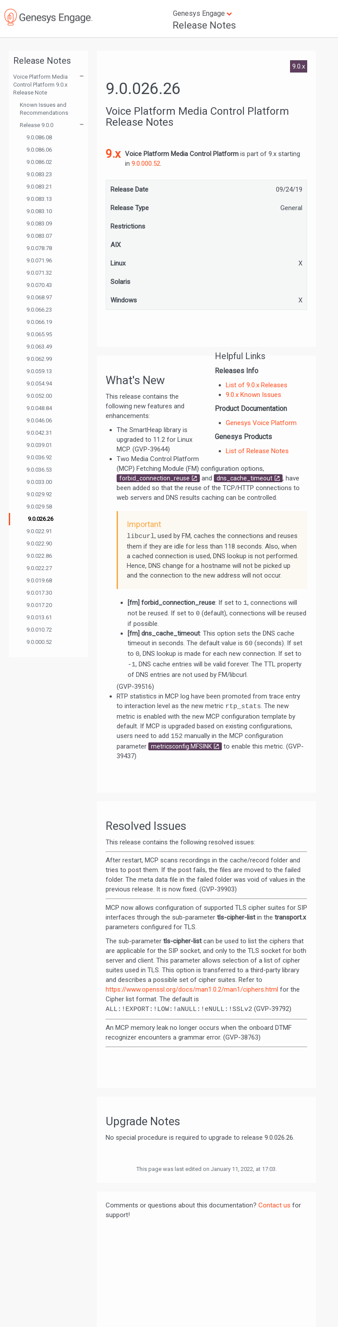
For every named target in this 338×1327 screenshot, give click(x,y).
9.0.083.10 (39, 211)
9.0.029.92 (39, 494)
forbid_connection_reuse (154, 478)
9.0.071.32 (39, 272)
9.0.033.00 (39, 482)
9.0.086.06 (39, 149)
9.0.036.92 (39, 457)
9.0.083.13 (39, 199)
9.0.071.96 (39, 260)
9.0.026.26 (40, 519)
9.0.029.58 (39, 506)
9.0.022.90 (39, 543)
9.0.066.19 (39, 322)
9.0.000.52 (39, 642)
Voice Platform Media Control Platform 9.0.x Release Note (40, 84)
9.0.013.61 (39, 617)
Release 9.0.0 (36, 125)
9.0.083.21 (39, 186)
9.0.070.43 (39, 285)
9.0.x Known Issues (253, 395)
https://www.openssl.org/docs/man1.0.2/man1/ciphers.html (192, 989)
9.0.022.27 (39, 568)
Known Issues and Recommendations (44, 109)
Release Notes (204, 25)
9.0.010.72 (39, 629)
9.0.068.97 (39, 297)
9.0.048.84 (39, 408)
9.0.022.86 (39, 556)
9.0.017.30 (39, 592)
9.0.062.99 (39, 359)
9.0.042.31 (39, 432)
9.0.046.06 (39, 420)
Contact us (274, 1205)
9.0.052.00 (39, 396)
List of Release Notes (257, 451)
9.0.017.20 (39, 605)
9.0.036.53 (39, 469)
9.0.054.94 (39, 383)
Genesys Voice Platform (261, 423)
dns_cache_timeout (244, 478)
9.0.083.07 (39, 236)
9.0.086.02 (39, 162)
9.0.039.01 (39, 445)
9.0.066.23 (39, 309)
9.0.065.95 (39, 334)
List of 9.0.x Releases (256, 385)
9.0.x (298, 66)
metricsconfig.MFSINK (181, 746)
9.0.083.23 (39, 174)
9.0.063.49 (39, 346)
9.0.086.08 (39, 137)
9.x (113, 153)
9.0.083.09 (39, 223)
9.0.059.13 (39, 371)
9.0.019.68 (39, 580)
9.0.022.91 (39, 531)
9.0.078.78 (39, 248)
